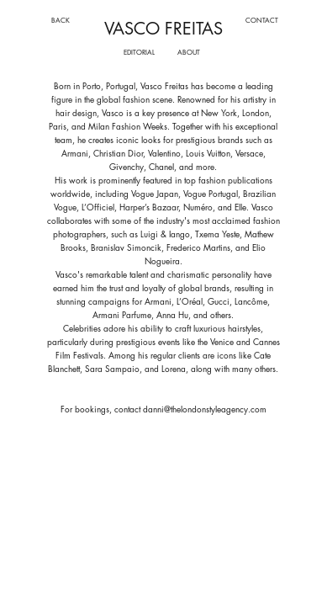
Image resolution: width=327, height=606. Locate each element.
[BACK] (60, 20)
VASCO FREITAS (163, 29)
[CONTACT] (262, 20)
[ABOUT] (189, 52)
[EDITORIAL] (139, 52)
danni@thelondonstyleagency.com (204, 408)
